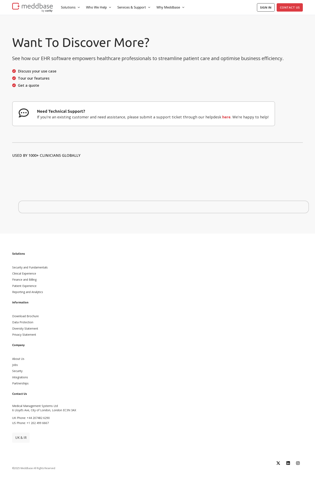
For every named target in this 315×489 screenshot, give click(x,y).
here (226, 117)
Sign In (266, 7)
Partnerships (20, 383)
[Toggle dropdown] (79, 7)
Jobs (15, 365)
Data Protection (22, 322)
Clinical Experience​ (24, 273)
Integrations (20, 377)
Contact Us (290, 7)
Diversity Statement (25, 328)
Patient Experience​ (24, 286)
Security (17, 371)
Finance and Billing (24, 279)
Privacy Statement (24, 334)
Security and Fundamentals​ (30, 267)
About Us (18, 359)
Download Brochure (25, 316)
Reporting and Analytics (27, 292)
